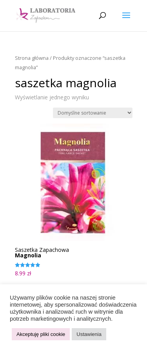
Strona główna (32, 57)
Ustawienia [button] (89, 334)
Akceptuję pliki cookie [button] (40, 334)
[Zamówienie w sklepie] (92, 113)
